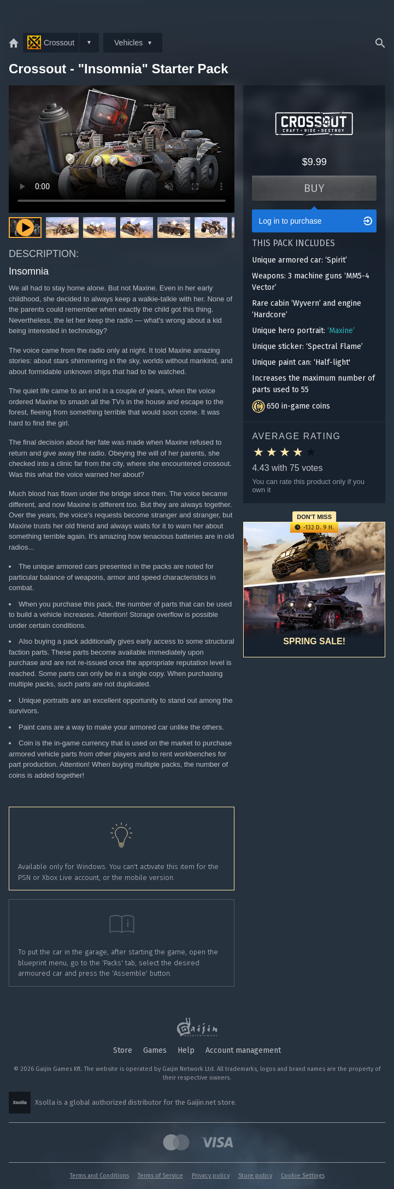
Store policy (255, 1175)
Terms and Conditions (99, 1175)
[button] (62, 227)
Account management (243, 1050)
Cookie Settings (303, 1175)
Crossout (50, 42)
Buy (314, 188)
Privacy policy (211, 1175)
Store (122, 1050)
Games (155, 1050)
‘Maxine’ (341, 330)
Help (186, 1050)
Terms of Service (160, 1175)
